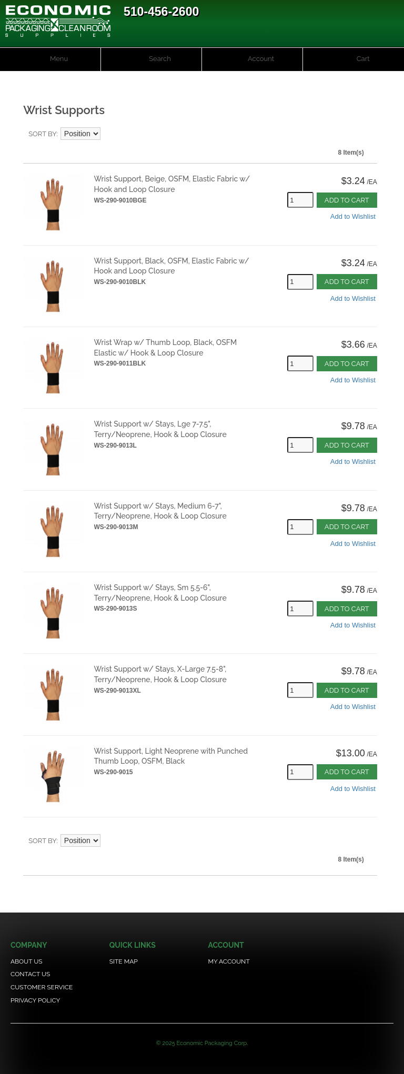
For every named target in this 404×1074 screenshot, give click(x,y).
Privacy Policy (35, 1000)
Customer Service (42, 987)
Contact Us (30, 974)
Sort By (42, 134)
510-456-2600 (161, 11)
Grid (361, 134)
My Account (228, 961)
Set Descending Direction (110, 134)
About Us (27, 961)
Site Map (123, 961)
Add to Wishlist (353, 216)
